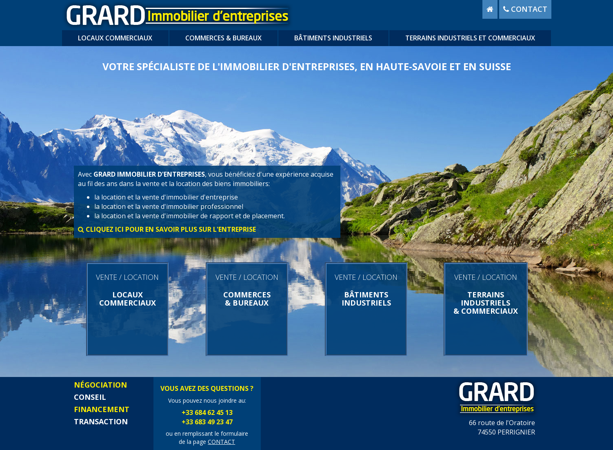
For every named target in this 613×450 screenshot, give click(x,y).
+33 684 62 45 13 (207, 412)
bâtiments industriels (333, 37)
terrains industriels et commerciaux (470, 37)
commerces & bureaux (223, 37)
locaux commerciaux (115, 37)
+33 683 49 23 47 (207, 421)
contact (525, 9)
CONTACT (221, 442)
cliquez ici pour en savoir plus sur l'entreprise (167, 229)
